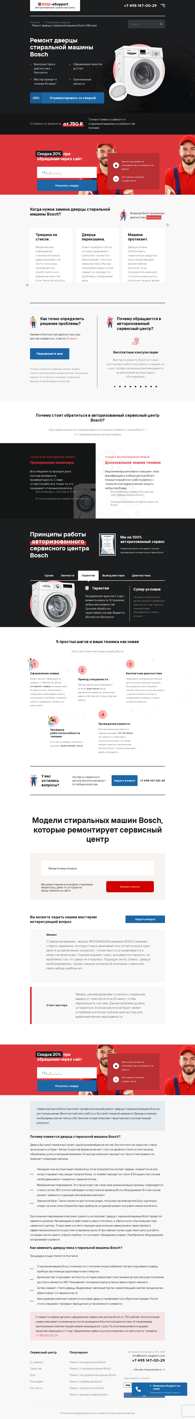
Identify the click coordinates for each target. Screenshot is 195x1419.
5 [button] (136, 387)
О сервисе (36, 1362)
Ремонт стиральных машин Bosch (90, 1368)
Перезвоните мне (50, 353)
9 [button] (156, 387)
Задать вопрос (124, 780)
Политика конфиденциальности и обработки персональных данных (97, 1413)
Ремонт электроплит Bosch (87, 1388)
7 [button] (146, 387)
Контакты (36, 1388)
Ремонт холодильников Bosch (88, 1362)
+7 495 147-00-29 (140, 5)
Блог (33, 1375)
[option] (136, 358)
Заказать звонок (130, 886)
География (36, 1381)
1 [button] (115, 387)
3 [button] (125, 387)
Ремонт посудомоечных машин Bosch (93, 1375)
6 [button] (141, 387)
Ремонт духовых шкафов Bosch (89, 1394)
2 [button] (120, 387)
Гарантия (36, 1368)
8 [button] (151, 387)
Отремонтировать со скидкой (73, 98)
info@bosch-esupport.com (148, 1355)
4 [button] (130, 387)
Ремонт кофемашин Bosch (86, 1381)
